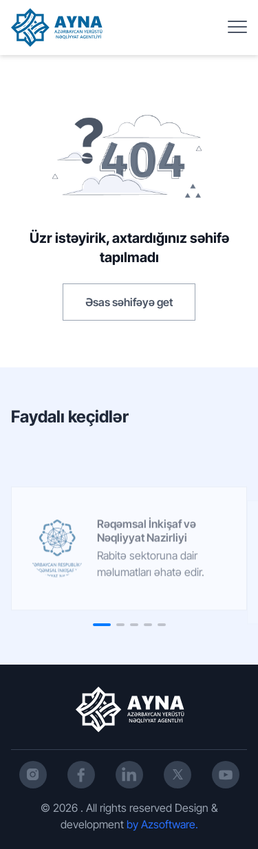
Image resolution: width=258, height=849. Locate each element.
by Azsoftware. (162, 824)
